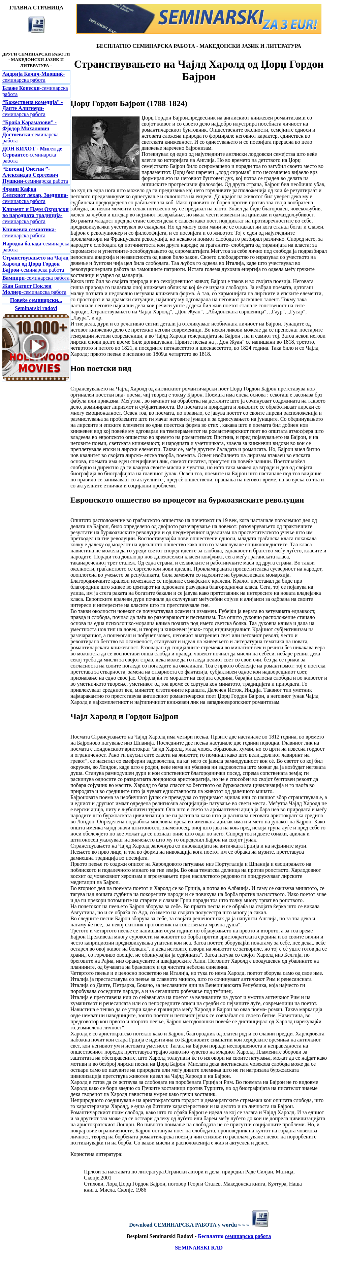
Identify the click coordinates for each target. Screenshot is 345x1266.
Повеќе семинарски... (36, 300)
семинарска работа (248, 1236)
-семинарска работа (33, 77)
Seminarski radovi (36, 308)
